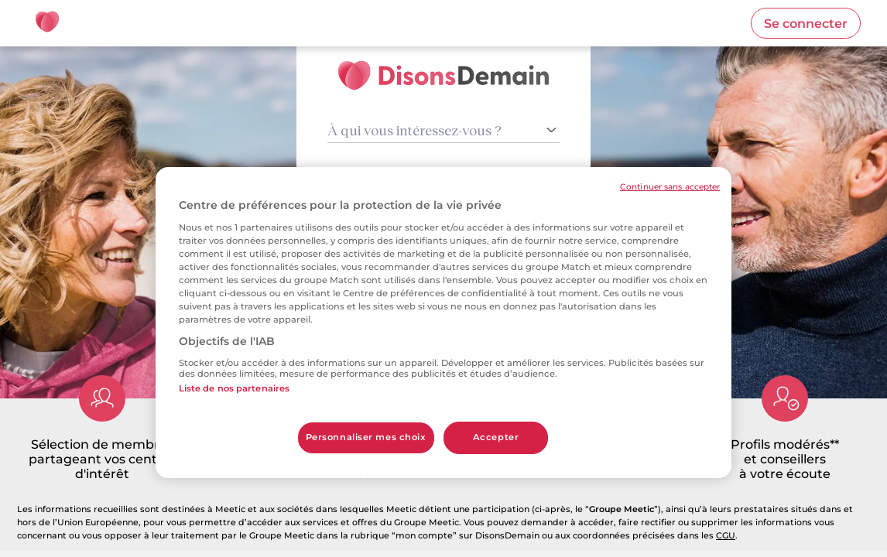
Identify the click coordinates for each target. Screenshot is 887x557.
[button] (806, 23)
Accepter (496, 437)
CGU (725, 535)
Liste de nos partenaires (234, 388)
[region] (444, 322)
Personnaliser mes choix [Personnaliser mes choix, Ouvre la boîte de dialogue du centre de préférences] (366, 437)
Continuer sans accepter (670, 187)
